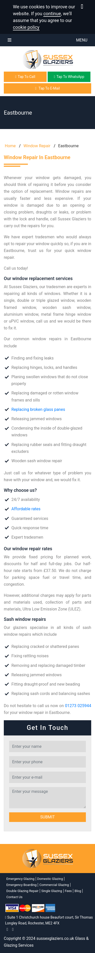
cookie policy (26, 27)
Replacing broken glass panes (38, 409)
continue (52, 13)
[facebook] (7, 929)
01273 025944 (78, 705)
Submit (47, 817)
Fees (68, 891)
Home (10, 145)
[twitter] (13, 929)
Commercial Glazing (54, 885)
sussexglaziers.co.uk (55, 938)
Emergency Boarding (21, 885)
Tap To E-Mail (47, 88)
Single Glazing (51, 891)
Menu (47, 40)
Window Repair (37, 145)
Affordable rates (26, 508)
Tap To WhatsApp (69, 77)
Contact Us (14, 897)
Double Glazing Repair (22, 891)
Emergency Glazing (20, 879)
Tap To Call (25, 77)
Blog (77, 891)
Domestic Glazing (50, 879)
